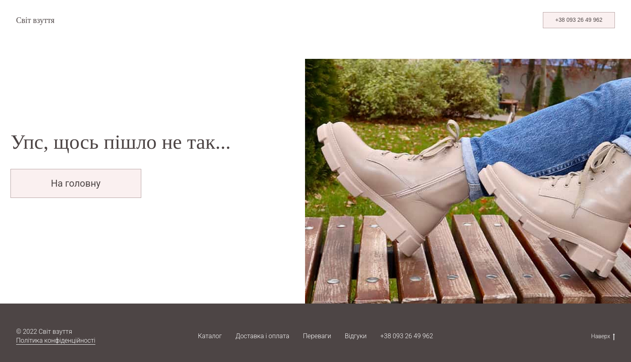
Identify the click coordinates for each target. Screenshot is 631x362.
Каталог (210, 336)
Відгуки (356, 336)
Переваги (317, 336)
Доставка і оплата (262, 336)
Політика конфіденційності (55, 340)
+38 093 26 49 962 (406, 336)
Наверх (603, 336)
